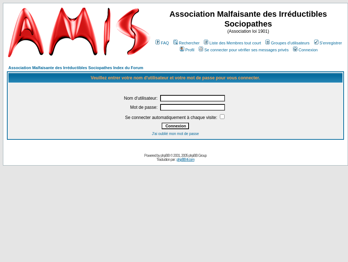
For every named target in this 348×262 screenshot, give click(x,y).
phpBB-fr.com (185, 160)
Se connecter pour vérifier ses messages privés (244, 50)
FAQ (162, 43)
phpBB (165, 156)
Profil (187, 50)
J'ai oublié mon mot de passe (175, 134)
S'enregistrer (328, 43)
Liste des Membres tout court (232, 43)
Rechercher (186, 43)
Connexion (305, 50)
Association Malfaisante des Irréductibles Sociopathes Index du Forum (75, 68)
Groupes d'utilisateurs (287, 43)
